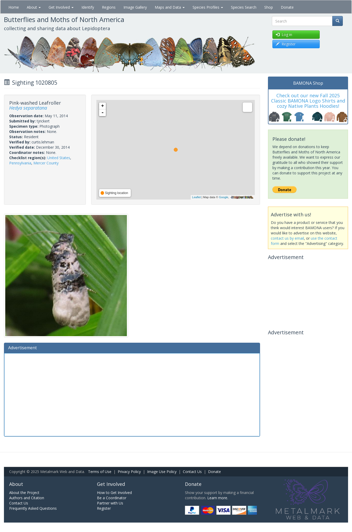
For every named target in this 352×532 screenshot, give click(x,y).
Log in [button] (284, 34)
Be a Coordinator (111, 497)
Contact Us (192, 471)
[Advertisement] (132, 394)
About (34, 7)
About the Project (24, 492)
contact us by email (287, 238)
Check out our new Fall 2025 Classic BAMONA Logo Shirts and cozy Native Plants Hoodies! (308, 100)
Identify (87, 7)
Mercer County (46, 162)
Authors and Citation (26, 497)
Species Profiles (208, 7)
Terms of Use (99, 471)
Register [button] (286, 43)
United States (58, 157)
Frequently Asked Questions (33, 508)
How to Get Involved (114, 492)
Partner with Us (110, 503)
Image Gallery (135, 7)
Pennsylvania (20, 162)
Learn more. (217, 497)
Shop (268, 7)
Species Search (243, 7)
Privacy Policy (129, 471)
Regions (109, 7)
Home (13, 7)
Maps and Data (170, 7)
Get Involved (61, 7)
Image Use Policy (162, 471)
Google (223, 197)
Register (104, 508)
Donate (287, 7)
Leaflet (196, 197)
